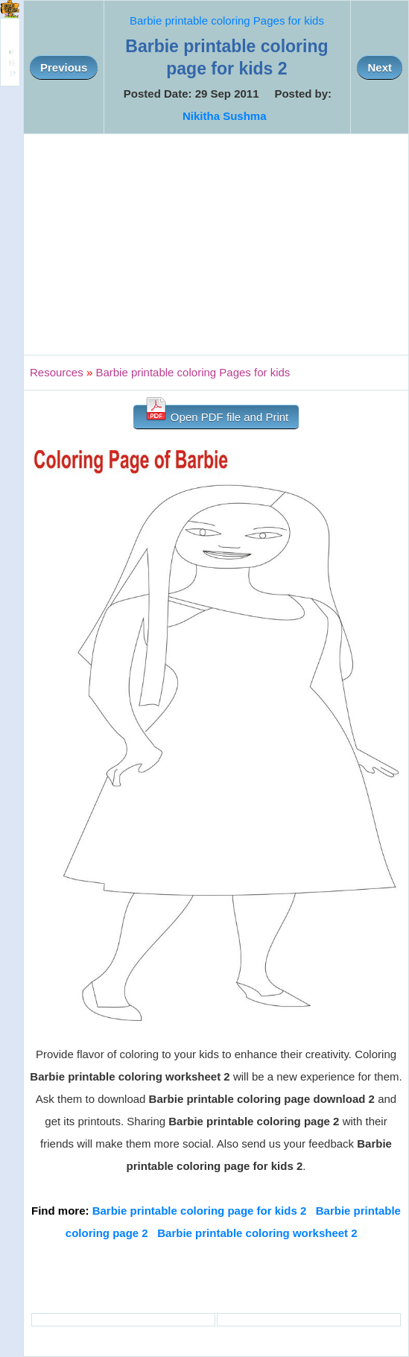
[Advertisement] (216, 244)
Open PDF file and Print (216, 414)
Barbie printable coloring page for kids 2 (199, 1210)
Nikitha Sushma (225, 116)
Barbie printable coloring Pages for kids (227, 20)
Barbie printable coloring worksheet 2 (257, 1233)
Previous (63, 67)
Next (379, 67)
